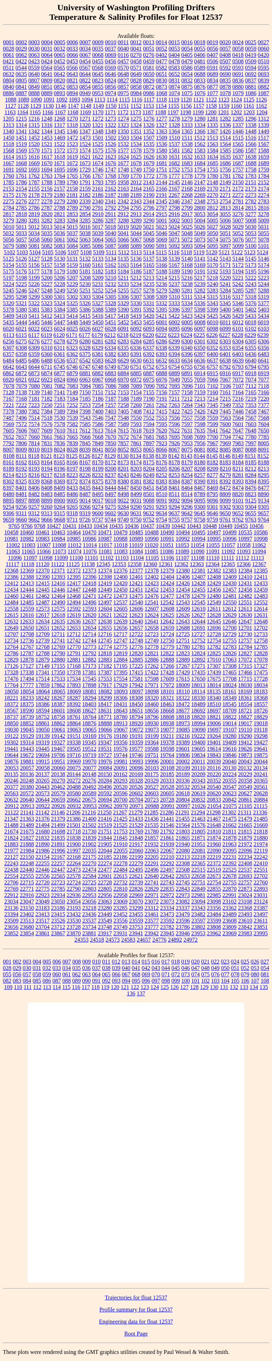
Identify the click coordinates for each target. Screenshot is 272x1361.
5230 (85, 284)
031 (37, 968)
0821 (72, 80)
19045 (27, 730)
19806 (183, 755)
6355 (250, 348)
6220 (148, 335)
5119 (198, 252)
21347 (11, 819)
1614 (8, 157)
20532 (183, 787)
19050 (43, 730)
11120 (43, 564)
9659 (8, 520)
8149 (237, 456)
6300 (187, 341)
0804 (8, 80)
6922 (34, 380)
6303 (225, 341)
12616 (27, 615)
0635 (21, 74)
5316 (225, 297)
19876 (11, 761)
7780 (250, 437)
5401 (238, 310)
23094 (198, 901)
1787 (34, 182)
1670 (46, 163)
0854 (85, 87)
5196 (263, 271)
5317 (238, 297)
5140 (187, 259)
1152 (135, 106)
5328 (110, 303)
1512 (199, 138)
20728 (167, 800)
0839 (263, 80)
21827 (27, 838)
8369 (59, 481)
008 (76, 962)
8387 (187, 481)
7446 (238, 411)
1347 (85, 131)
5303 (85, 297)
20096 (136, 768)
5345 (225, 303)
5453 (136, 322)
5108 (86, 252)
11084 (136, 551)
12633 (27, 621)
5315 (212, 297)
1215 (21, 119)
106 (245, 981)
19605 (198, 749)
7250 (46, 405)
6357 (8, 354)
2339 (85, 201)
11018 (121, 545)
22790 (74, 889)
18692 (198, 711)
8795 (212, 494)
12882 (89, 660)
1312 (263, 119)
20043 (245, 761)
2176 (21, 195)
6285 (148, 341)
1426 (225, 131)
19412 (245, 742)
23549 (105, 921)
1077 (212, 93)
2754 (225, 201)
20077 (90, 768)
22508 (183, 870)
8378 (110, 481)
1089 (23, 100)
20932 (74, 806)
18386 (42, 704)
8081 (199, 450)
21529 (136, 825)
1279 (187, 119)
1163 (10, 112)
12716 (105, 634)
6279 (72, 341)
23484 (214, 914)
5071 (174, 240)
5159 (72, 265)
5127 (34, 259)
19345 (89, 742)
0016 (187, 42)
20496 (105, 787)
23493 (245, 914)
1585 (225, 150)
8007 (8, 450)
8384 (174, 481)
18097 (136, 691)
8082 (212, 450)
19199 (151, 736)
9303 (238, 507)
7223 (34, 405)
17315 (245, 666)
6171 (72, 335)
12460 (11, 596)
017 (166, 962)
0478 (174, 61)
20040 (229, 761)
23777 (151, 927)
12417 (74, 583)
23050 (58, 901)
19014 (229, 723)
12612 (229, 609)
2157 (59, 189)
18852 (27, 723)
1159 (223, 106)
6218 (123, 335)
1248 (46, 119)
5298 (21, 297)
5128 (46, 259)
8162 (21, 462)
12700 (229, 628)
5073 (199, 240)
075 (205, 974)
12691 (198, 628)
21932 (151, 844)
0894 (72, 93)
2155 (34, 189)
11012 (74, 545)
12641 (151, 621)
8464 (187, 488)
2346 (174, 201)
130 (214, 987)
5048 (187, 233)
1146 (60, 106)
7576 (46, 424)
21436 (151, 819)
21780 (151, 831)
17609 (167, 679)
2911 (110, 214)
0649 (136, 74)
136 (131, 993)
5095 (212, 246)
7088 (123, 386)
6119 (46, 335)
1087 (263, 93)
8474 (238, 488)
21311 (244, 812)
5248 (46, 290)
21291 (182, 812)
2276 (21, 201)
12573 (42, 609)
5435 (8, 322)
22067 (167, 851)
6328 (85, 348)
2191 (161, 195)
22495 (136, 870)
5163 (123, 265)
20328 (136, 781)
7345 (212, 405)
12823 (183, 653)
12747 (120, 641)
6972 (136, 380)
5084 (72, 246)
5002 (174, 220)
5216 (187, 278)
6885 (136, 373)
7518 (46, 418)
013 (126, 962)
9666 (46, 520)
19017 (245, 723)
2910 (97, 214)
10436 (132, 526)
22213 (183, 857)
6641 (263, 360)
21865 (183, 838)
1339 (263, 125)
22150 (27, 857)
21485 (261, 819)
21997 (74, 851)
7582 (72, 424)
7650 (263, 431)
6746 (72, 367)
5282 (199, 290)
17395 (120, 672)
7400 (97, 411)
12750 (167, 641)
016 (156, 962)
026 (255, 962)
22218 (198, 857)
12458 (245, 590)
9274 (97, 507)
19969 (74, 761)
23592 (167, 921)
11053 (182, 545)
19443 (27, 749)
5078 (263, 240)
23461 (151, 914)
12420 (120, 583)
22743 (167, 882)
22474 (89, 870)
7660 (34, 437)
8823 (250, 494)
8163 (34, 462)
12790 (58, 653)
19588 (151, 749)
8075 (187, 450)
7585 (85, 424)
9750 (136, 520)
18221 (11, 698)
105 (235, 981)
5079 (8, 246)
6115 (21, 335)
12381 (198, 571)
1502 (110, 138)
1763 (46, 176)
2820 (46, 214)
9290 (136, 507)
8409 (59, 488)
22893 (261, 889)
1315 (34, 125)
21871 (198, 838)
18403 (89, 704)
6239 (263, 335)
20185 (167, 774)
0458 (136, 61)
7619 (148, 431)
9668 (59, 520)
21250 (104, 812)
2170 (212, 189)
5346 (238, 303)
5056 (8, 240)
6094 (161, 329)
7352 (238, 405)
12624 (151, 615)
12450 (120, 590)
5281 (187, 290)
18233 (27, 698)
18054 (27, 691)
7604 (263, 424)
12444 (27, 590)
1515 (238, 138)
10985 (74, 539)
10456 (256, 526)
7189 (136, 399)
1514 (225, 138)
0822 (85, 80)
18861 (42, 723)
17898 (89, 685)
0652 (174, 74)
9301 (212, 507)
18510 (214, 704)
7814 (34, 443)
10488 (151, 532)
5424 (199, 316)
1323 (123, 125)
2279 (59, 201)
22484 (120, 870)
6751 (136, 367)
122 (135, 987)
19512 (89, 749)
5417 (110, 316)
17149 (42, 666)
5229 (72, 284)
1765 (72, 176)
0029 (21, 49)
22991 (229, 895)
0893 (59, 93)
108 (265, 981)
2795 (136, 208)
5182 (97, 271)
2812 (212, 208)
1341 (21, 131)
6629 (123, 360)
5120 (211, 252)
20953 (90, 806)
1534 (136, 144)
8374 (85, 481)
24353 (81, 940)
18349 (229, 698)
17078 (261, 660)
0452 (59, 61)
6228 (237, 335)
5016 (85, 227)
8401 (21, 488)
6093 (148, 329)
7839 (72, 443)
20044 (261, 761)
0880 (238, 87)
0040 (123, 49)
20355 (229, 781)
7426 (199, 411)
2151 (250, 182)
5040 (110, 233)
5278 (148, 290)
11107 (182, 558)
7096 (187, 386)
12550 (229, 602)
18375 (27, 704)
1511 (186, 138)
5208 (85, 278)
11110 (212, 558)
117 (86, 987)
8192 (21, 469)
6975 (148, 380)
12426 (183, 583)
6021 (21, 329)
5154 (8, 265)
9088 (148, 501)
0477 (161, 61)
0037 (110, 49)
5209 (97, 278)
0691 (238, 74)
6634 (187, 360)
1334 (199, 125)
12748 (136, 641)
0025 (250, 42)
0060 (263, 49)
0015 (174, 42)
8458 (161, 488)
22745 (183, 882)
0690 (225, 74)
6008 (199, 322)
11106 (167, 558)
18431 (120, 704)
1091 (49, 100)
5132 (85, 259)
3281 (34, 220)
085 (37, 981)
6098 (212, 329)
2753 (212, 201)
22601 (105, 876)
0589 (199, 68)
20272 (74, 781)
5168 (187, 265)
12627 (198, 615)
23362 (229, 908)
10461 (42, 532)
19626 (245, 749)
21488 (11, 825)
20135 (11, 774)
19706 (58, 755)
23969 (229, 933)
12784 (245, 647)
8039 (85, 450)
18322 (183, 698)
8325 (21, 481)
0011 (123, 42)
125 (164, 987)
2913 (136, 214)
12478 (183, 596)
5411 (33, 316)
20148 (89, 774)
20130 (229, 768)
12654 (89, 628)
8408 (46, 488)
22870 (229, 889)
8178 (174, 462)
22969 (136, 895)
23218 (89, 908)
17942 (136, 685)
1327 (161, 125)
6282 (110, 341)
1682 (174, 163)
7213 (199, 399)
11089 (182, 551)
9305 (263, 507)
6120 (59, 335)
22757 (245, 882)
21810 (214, 831)
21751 (105, 831)
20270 (58, 781)
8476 (250, 488)
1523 (72, 144)
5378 (8, 310)
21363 (27, 819)
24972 (190, 940)
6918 (250, 373)
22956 (105, 895)
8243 (123, 475)
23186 (58, 908)
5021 (148, 227)
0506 (212, 61)
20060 (58, 768)
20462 (58, 787)
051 (235, 968)
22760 (261, 882)
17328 (11, 672)
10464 (74, 532)
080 (255, 974)
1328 (174, 125)
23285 (120, 908)
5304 (97, 297)
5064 (97, 240)
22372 (214, 863)
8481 (21, 494)
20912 (12, 806)
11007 (44, 545)
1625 (136, 157)
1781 (225, 176)
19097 (214, 730)
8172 (110, 462)
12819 (120, 653)
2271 (225, 195)
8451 (148, 488)
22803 (89, 889)
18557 (261, 704)
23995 (261, 933)
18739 (27, 717)
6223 (174, 335)
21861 (167, 838)
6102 (250, 329)
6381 (97, 354)
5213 (148, 278)
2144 (161, 182)
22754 (214, 882)
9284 (123, 507)
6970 (123, 380)
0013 (148, 42)
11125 (73, 564)
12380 (183, 571)
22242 (261, 857)
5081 (34, 246)
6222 (161, 335)
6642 (8, 367)
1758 (250, 170)
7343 (199, 405)
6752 (148, 367)
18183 (260, 691)
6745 (59, 367)
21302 (229, 812)
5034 (34, 233)
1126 (261, 100)
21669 (261, 825)
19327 (58, 742)
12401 (136, 577)
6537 (72, 360)
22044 (105, 851)
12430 (229, 583)
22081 (198, 851)
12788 (42, 653)
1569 (21, 150)
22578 (74, 876)
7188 (123, 399)
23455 (136, 914)
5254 (110, 290)
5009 (263, 220)
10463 (58, 532)
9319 (85, 513)
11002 (13, 545)
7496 (21, 418)
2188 (123, 195)
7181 (34, 399)
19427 (261, 742)
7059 (199, 380)
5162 (110, 265)
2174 (263, 189)
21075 (230, 806)
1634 (212, 157)
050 (225, 968)
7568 (263, 418)
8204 (148, 469)
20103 (152, 768)
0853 (72, 87)
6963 (85, 380)
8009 (21, 450)
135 (264, 987)
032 (46, 968)
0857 (123, 87)
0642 (59, 74)
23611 (260, 921)
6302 (212, 341)
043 (156, 968)
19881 (27, 761)
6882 (97, 373)
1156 (186, 106)
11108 (198, 558)
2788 (59, 208)
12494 (74, 602)
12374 (105, 571)
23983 (245, 933)
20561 (261, 787)
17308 (229, 666)
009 (86, 962)
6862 (8, 373)
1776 (161, 176)
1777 (174, 176)
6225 (199, 335)
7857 (123, 443)
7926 (174, 443)
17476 (11, 679)
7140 (46, 392)
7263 (174, 405)
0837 (250, 80)
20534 (198, 787)
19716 (74, 755)
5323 (46, 303)
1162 (261, 106)
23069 (120, 901)
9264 (59, 507)
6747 (85, 367)
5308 (148, 297)
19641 (261, 749)
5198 (21, 278)
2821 (59, 214)
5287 (250, 290)
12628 (214, 615)
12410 (245, 577)
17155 (58, 666)
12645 (214, 621)
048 (205, 968)
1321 (97, 125)
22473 (74, 870)
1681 (161, 163)
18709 (229, 711)
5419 (136, 316)
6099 (225, 329)
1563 (212, 144)
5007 (238, 220)
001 (7, 962)
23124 (261, 901)
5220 (225, 278)
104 (225, 981)
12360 (150, 564)
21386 (74, 819)
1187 (147, 112)
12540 (136, 602)
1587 (250, 150)
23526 (58, 921)
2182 (85, 195)
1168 (72, 112)
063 (86, 974)
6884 (123, 373)
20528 (167, 787)
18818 (183, 717)
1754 (199, 170)
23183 (42, 908)
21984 (27, 851)
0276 (148, 55)
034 (66, 968)
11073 (59, 551)
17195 (120, 666)
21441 (167, 819)
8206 (174, 469)
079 (245, 974)
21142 (42, 812)
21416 (105, 819)
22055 (120, 851)
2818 (21, 214)
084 (27, 981)
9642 (187, 513)
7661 (46, 437)
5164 (136, 265)
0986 (148, 93)
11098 (45, 558)
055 (7, 974)
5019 (123, 227)
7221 (8, 405)
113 (47, 987)
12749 (151, 641)
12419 (105, 583)
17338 (27, 672)
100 (185, 981)
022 (215, 962)
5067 (136, 240)
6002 (174, 322)
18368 (261, 698)
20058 (43, 768)
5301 (59, 297)
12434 (11, 590)
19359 (136, 742)
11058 (243, 545)
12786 (11, 653)
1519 (21, 144)
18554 (245, 704)
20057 (27, 768)
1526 (110, 144)
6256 (8, 341)
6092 (136, 329)
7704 (225, 437)
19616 (229, 749)
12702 (261, 628)
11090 (197, 551)
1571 (46, 150)
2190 (148, 195)
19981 (120, 761)
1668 (21, 163)
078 (235, 974)
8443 (97, 488)
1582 (187, 150)
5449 (85, 322)
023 (225, 962)
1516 (250, 138)
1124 (236, 100)
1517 (263, 138)
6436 (250, 354)
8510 (161, 494)
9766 (27, 526)
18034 (261, 685)
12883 (105, 660)
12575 (58, 609)
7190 (148, 399)
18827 (245, 717)
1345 (59, 131)
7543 (85, 418)
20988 (152, 806)
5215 (174, 278)
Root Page (136, 1334)
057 (27, 974)
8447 (123, 488)
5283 (212, 290)
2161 (97, 189)
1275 (136, 119)
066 (116, 974)
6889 (174, 373)
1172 (122, 112)
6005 (187, 322)
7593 (136, 424)
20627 (245, 793)
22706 (11, 882)
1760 (8, 176)
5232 (110, 284)
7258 (123, 405)
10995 (214, 539)
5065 (110, 240)
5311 (186, 297)
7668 (97, 437)
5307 (136, 297)
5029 (238, 227)
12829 (11, 660)
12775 (120, 647)
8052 (123, 450)
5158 (59, 265)
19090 (199, 730)
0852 (59, 87)
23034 (11, 901)
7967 (212, 443)
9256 (21, 507)
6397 (199, 354)
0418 (238, 55)
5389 (110, 310)
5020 (136, 227)
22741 (151, 882)
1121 (198, 100)
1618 (59, 157)
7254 (97, 405)
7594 (148, 424)
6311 (59, 348)
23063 (105, 901)
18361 (245, 698)
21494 (42, 825)
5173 (250, 265)
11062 (259, 545)
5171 (225, 265)
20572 (27, 793)
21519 (105, 825)
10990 (151, 539)
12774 (105, 647)
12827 (245, 653)
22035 (89, 851)
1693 (34, 170)
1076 (199, 93)
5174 (263, 265)
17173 (89, 666)
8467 (199, 488)
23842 (245, 927)
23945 (167, 933)
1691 (8, 170)
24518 (97, 940)
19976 (105, 761)
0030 (34, 49)
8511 (174, 494)
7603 (250, 424)
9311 (21, 513)
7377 (263, 405)
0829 (148, 80)
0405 (187, 55)
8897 (21, 501)
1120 (186, 100)
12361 (166, 564)
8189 (8, 469)
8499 (136, 494)
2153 (8, 189)
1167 (60, 112)
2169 (199, 189)
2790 (85, 208)
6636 (199, 360)
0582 (161, 68)
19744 (120, 755)
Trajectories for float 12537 (136, 1298)
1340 (8, 131)
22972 (167, 895)
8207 (187, 469)
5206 (59, 278)
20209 (198, 774)
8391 (212, 481)
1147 (73, 106)
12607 (151, 609)
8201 (123, 469)
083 (17, 981)
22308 (183, 863)
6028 (110, 329)
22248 (27, 863)
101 (195, 981)
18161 (229, 691)
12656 (120, 628)
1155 (173, 106)
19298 (261, 736)
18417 (105, 704)
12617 (42, 615)
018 (175, 962)
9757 (187, 520)
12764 (11, 647)
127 (184, 987)
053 (255, 968)
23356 (214, 908)
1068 (161, 93)
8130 (123, 456)
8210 (225, 469)
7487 (8, 418)
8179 (187, 462)
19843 (214, 755)
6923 (46, 380)
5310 (174, 297)
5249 (59, 290)
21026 (199, 806)
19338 (74, 742)
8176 (161, 462)
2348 (199, 201)
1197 (173, 112)
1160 (236, 106)
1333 (187, 125)
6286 (161, 341)
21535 (151, 825)
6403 (238, 354)
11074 (74, 551)
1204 (261, 112)
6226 (212, 335)
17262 (151, 666)
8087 (238, 450)
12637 (89, 621)
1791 (85, 182)
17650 (198, 679)
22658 (198, 876)
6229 (250, 335)
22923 (42, 895)
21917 (136, 844)
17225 (136, 666)
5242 (238, 284)
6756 (199, 367)
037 (96, 968)
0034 (85, 49)
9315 (59, 513)
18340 (214, 698)
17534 (74, 679)
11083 (121, 551)
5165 (148, 265)
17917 (105, 685)
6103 (263, 329)
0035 (97, 49)
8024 (59, 450)
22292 (167, 863)
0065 (59, 55)
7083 (72, 386)
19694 (42, 755)
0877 (212, 87)
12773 (89, 647)
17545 (89, 679)
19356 (120, 742)
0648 (123, 74)
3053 (199, 214)
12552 (261, 602)
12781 (198, 647)
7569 (8, 424)
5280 (174, 290)
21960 (214, 844)
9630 (123, 513)
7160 (212, 392)
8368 (46, 481)
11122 (57, 564)
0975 (123, 93)
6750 (123, 367)
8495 (97, 494)
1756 (225, 170)
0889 (46, 93)
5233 (123, 284)
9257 (34, 507)
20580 (74, 793)
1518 (8, 144)
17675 (214, 679)
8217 (46, 475)
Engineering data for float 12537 (136, 1322)
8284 (250, 475)
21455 (183, 819)
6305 (250, 341)
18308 (136, 698)
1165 (35, 112)
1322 (110, 125)
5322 (34, 303)
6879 (72, 373)
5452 (123, 322)
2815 (250, 208)
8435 (85, 488)
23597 (198, 921)
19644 (11, 755)
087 (56, 981)
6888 (161, 373)
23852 (11, 933)
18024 (229, 685)
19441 (11, 749)
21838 (74, 838)
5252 (97, 290)
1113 (99, 100)
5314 (199, 297)
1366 (199, 131)
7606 (21, 431)
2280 (72, 201)
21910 (120, 844)
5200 (46, 278)
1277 (161, 119)
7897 (148, 443)
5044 (136, 233)
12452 (151, 590)
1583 (199, 150)
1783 (250, 176)
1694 (46, 170)
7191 (161, 399)
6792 (225, 367)
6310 (46, 348)
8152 (263, 456)
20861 (245, 800)
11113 (257, 558)
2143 (148, 182)
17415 (136, 672)
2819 (34, 214)
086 (46, 981)
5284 (225, 290)
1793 (97, 182)
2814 (238, 208)
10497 (214, 532)
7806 (21, 443)
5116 (173, 252)
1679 (148, 163)
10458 (11, 532)
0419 (250, 55)
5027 (212, 227)
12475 (136, 596)
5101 (263, 246)
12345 (103, 564)
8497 (110, 494)
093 (116, 981)
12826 (229, 653)
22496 (151, 870)
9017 (97, 501)
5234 (136, 284)
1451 (21, 138)
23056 (89, 901)
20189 (183, 774)
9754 (161, 520)
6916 (225, 373)
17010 (214, 660)
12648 (261, 621)
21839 (89, 838)
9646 (212, 513)
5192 (212, 271)
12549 (214, 602)
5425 (212, 316)
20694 (105, 800)
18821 (214, 717)
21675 (27, 831)
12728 (214, 634)
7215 (225, 399)
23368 (245, 908)
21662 (229, 825)
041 (136, 968)
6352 (212, 348)
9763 (250, 520)
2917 (187, 214)
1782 (238, 176)
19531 (105, 749)
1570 (34, 150)
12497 (105, 602)
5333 (174, 303)
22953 (89, 895)
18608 (74, 711)
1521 (46, 144)
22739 (136, 882)
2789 (72, 208)
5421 (161, 316)
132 (234, 987)
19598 (167, 749)
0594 (250, 68)
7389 (59, 411)
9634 (161, 513)
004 (37, 962)
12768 (42, 647)
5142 (212, 259)
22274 (105, 863)
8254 (187, 475)
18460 (151, 704)
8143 (186, 456)
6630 (136, 360)
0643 (72, 74)
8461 (174, 488)
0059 (250, 49)
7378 (8, 411)
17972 (167, 685)
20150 (105, 774)
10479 (120, 532)
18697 (214, 711)
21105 (245, 806)
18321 (167, 698)
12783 (229, 647)
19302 (11, 742)
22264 (74, 863)
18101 (167, 691)
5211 (123, 278)
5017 (97, 227)
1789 (59, 182)
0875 (187, 87)
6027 (97, 329)
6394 (174, 354)
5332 (161, 303)
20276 (89, 781)
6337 (148, 348)
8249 (148, 475)
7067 (225, 380)
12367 (259, 564)
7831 (46, 443)
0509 (250, 61)
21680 (42, 831)
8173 (123, 462)
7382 (34, 411)
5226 (34, 284)
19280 (229, 736)
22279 (136, 863)
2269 (199, 195)
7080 (34, 386)
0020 (225, 42)
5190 (187, 271)
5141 (199, 259)
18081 (90, 691)
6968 (110, 380)
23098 (214, 901)
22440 (27, 870)
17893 (74, 685)
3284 (72, 220)
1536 (161, 144)
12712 (74, 634)
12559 (27, 609)
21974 (261, 844)
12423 (151, 583)
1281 (212, 119)
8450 (136, 488)
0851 (46, 87)
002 (17, 962)
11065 (28, 551)
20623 (229, 793)
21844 (105, 838)
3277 (250, 214)
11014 (90, 545)
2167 (174, 189)
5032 (8, 233)
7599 (212, 424)
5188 (161, 271)
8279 (225, 475)
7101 (200, 386)
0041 (136, 49)
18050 (12, 691)
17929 (120, 685)
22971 (151, 895)
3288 (123, 220)
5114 (148, 252)
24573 (113, 940)
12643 (183, 621)
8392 (225, 481)
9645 (199, 513)
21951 (198, 844)
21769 (136, 831)
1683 (187, 163)
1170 (97, 112)
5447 (59, 322)
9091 (161, 501)
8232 (97, 475)
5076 (238, 240)
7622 (174, 431)
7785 (263, 437)
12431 (245, 583)
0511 (8, 68)
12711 (58, 634)
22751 (198, 882)
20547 (229, 787)
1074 (174, 93)
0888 (34, 93)
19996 (151, 761)
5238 (187, 284)
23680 (27, 927)
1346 (72, 131)
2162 (110, 189)
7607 (34, 431)
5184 (123, 271)
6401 (225, 354)
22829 (151, 889)
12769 (58, 647)
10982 (27, 539)
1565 (238, 144)
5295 (8, 297)
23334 (167, 908)
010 (96, 962)
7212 (187, 399)
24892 (175, 940)
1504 (136, 138)
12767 (27, 647)
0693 (263, 74)
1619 (72, 157)
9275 (110, 507)
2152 (263, 182)
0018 (199, 42)
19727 (105, 755)
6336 (136, 348)
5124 (262, 252)
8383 (161, 481)
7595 (161, 424)
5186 (136, 271)
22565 (58, 876)
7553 (161, 418)
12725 (183, 634)
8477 (263, 488)
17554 (120, 679)
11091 (213, 551)
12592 (74, 609)
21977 (11, 851)
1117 (148, 100)
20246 (11, 781)
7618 (136, 431)
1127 (10, 106)
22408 (245, 863)
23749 (120, 927)
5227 (46, 284)
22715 (27, 882)
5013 (46, 227)
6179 (97, 335)
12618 (58, 615)
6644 (34, 367)
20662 (74, 800)
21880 (261, 838)
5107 (73, 252)
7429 (212, 411)
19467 (58, 749)
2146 (187, 182)
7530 (59, 418)
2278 (46, 201)
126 (174, 987)
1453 (46, 138)
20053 (12, 768)
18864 (74, 723)
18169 (245, 691)
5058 (34, 240)
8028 (72, 450)
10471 (105, 532)
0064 (46, 55)
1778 (187, 176)
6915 (212, 373)
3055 (225, 214)
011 (106, 962)
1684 (199, 163)
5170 (212, 265)
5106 (60, 252)
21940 (183, 844)
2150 (238, 182)
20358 (245, 781)
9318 (72, 513)
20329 (151, 781)
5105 (47, 252)
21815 (245, 831)
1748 (123, 170)
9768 (39, 526)
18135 (213, 691)
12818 (105, 653)
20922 (43, 806)
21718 (74, 831)
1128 (23, 106)
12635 (58, 621)
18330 (198, 698)
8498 (123, 494)
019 (185, 962)
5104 (35, 252)
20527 (151, 787)
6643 (21, 367)
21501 (74, 825)
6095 (174, 329)
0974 (110, 93)
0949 (85, 93)
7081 (47, 386)
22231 (229, 857)
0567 (85, 68)
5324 (59, 303)
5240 (212, 284)
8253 (174, 475)
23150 (27, 908)
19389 (183, 742)
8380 (123, 481)
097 (156, 981)
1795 (110, 182)
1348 (97, 131)
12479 (198, 596)
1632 (187, 157)
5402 (250, 310)
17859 (42, 685)
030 (27, 968)
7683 (161, 437)
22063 (151, 851)
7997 (250, 443)
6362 (72, 354)
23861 (42, 933)
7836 (59, 443)
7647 (238, 431)
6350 (199, 348)
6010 (212, 322)
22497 (167, 870)
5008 (250, 220)
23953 (198, 933)
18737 (11, 717)
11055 (213, 545)
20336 (183, 781)
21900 (74, 844)
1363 (161, 131)
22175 (89, 857)
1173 (135, 112)
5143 (225, 259)
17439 (214, 672)
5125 (8, 259)
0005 (59, 42)
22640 (151, 876)
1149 (98, 106)
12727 (198, 634)
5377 (263, 303)
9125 (250, 501)
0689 (212, 74)
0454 (85, 61)
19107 (230, 730)
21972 (245, 844)
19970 (89, 761)
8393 (238, 481)
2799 (187, 208)
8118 (33, 456)
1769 (123, 176)
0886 (8, 93)
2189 (136, 195)
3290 (148, 220)
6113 (8, 335)
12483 (261, 596)
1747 (110, 170)
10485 (136, 532)
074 (195, 974)
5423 (187, 316)
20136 (27, 774)
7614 (110, 431)
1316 (46, 125)
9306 (8, 513)
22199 (136, 857)
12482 (245, 596)
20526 (136, 787)
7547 (110, 418)
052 (245, 968)
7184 (72, 399)
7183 (59, 399)
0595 (263, 68)
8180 (199, 462)
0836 (238, 80)
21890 (42, 844)
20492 (89, 787)
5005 (212, 220)
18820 (198, 717)
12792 (89, 653)
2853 (72, 214)
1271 (85, 119)
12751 (183, 641)
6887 (148, 373)
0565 (59, 68)
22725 (89, 882)
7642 (225, 431)
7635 (199, 431)
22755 (229, 882)
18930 (151, 723)
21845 (120, 838)
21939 (167, 844)
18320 (151, 698)
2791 (97, 208)
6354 (238, 348)
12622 (120, 615)
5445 (34, 322)
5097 (225, 246)
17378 (74, 672)
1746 (97, 170)
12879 (42, 660)
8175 (148, 462)
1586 (238, 150)
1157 (198, 106)
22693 (245, 876)
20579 (58, 793)
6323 (72, 348)
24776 (159, 940)
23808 (214, 927)
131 (224, 987)
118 (95, 987)
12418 (89, 583)
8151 (250, 456)
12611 (214, 609)
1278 (174, 119)
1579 (148, 150)
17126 (11, 666)
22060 (136, 851)
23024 (245, 895)
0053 (174, 49)
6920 (8, 380)
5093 (187, 246)
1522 (59, 144)
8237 (110, 475)
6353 (225, 348)
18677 (183, 711)
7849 (97, 443)
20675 (89, 800)
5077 (250, 240)
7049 (174, 380)
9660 (21, 520)
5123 (249, 252)
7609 (46, 431)
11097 (30, 558)
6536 (59, 360)
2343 (136, 201)
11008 (59, 545)
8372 (72, 481)
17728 (261, 679)
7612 (85, 431)
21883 (11, 844)
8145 (212, 456)
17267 (183, 666)
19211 (167, 736)
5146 (263, 259)
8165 (59, 462)
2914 (148, 214)
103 (215, 981)
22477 (105, 870)
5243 (250, 284)
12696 (214, 628)
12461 (27, 596)
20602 (136, 793)
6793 (238, 367)
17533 (58, 679)
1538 (187, 144)
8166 (72, 462)
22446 (42, 870)
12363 (197, 564)
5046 (161, 233)
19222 (198, 736)
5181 (85, 271)
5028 (225, 227)
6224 (186, 335)
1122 (211, 100)
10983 (42, 539)
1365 (187, 131)
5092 (174, 246)
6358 (21, 354)
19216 (183, 736)
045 (175, 968)
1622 (97, 157)
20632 (11, 800)
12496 (89, 602)
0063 (34, 55)
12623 (136, 615)
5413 (59, 316)
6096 (187, 329)
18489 (198, 704)
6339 (174, 348)
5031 (263, 227)
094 (126, 981)
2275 (8, 201)
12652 (58, 628)
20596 (120, 793)
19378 (167, 742)
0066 (72, 55)
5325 (72, 303)
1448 (250, 131)
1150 (110, 106)
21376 (42, 819)
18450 (136, 704)
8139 (161, 456)
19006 (214, 723)
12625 (167, 615)
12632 (11, 621)
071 (166, 974)
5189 (174, 271)
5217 (199, 278)
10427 (54, 526)
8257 (199, 475)
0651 (161, 74)
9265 (72, 507)
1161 (248, 106)
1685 (212, 163)
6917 (238, 373)
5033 (21, 233)
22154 (42, 857)
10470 (89, 532)
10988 (120, 539)
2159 (85, 189)
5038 (85, 233)
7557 (187, 418)
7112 (250, 386)
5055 (263, 233)
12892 (198, 660)
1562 (199, 144)
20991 (167, 806)
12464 (58, 596)
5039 (97, 233)
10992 (183, 539)
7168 (21, 399)
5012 (34, 227)
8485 (59, 494)
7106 (225, 386)
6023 (46, 329)
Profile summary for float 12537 (135, 1310)
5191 (199, 271)
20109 (183, 768)
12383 (229, 571)
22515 (198, 870)
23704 (42, 927)
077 (225, 974)
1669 (34, 163)
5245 (8, 290)
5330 (136, 303)
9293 (161, 507)
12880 (58, 660)
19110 (245, 730)
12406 (183, 577)
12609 (183, 609)
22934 (58, 895)
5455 (148, 322)
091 (96, 981)
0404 (174, 55)
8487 (85, 494)
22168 (74, 857)
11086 (167, 551)
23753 (136, 927)
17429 (183, 672)
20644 (42, 800)
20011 (198, 761)
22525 (229, 870)
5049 (199, 233)
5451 (110, 322)
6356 (263, 348)
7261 (148, 405)
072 (175, 974)
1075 (187, 93)
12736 (27, 641)
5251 (85, 290)
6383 (123, 354)
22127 (11, 857)
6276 (34, 341)
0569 (110, 68)
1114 (112, 100)
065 (106, 974)
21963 (229, 844)
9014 (85, 501)
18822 (229, 717)
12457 (229, 590)
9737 (97, 520)
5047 (174, 233)
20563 (11, 793)
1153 (148, 106)
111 (28, 987)
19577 (136, 749)
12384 (245, 571)
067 (126, 974)
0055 (199, 49)
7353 (250, 405)
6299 (174, 341)
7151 (97, 392)
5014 (59, 227)
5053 (250, 233)
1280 (199, 119)
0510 (263, 61)
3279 (8, 220)
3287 (110, 220)
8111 (21, 456)
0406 (199, 55)
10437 (147, 526)
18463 (167, 704)
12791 (74, 653)
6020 (8, 329)
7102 (213, 386)
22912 (11, 895)
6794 (250, 367)
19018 (261, 723)
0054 (187, 49)
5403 (263, 310)
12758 (261, 641)
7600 (225, 424)
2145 (174, 182)
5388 (97, 310)
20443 (42, 787)
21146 (58, 812)
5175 (8, 271)
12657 (136, 628)
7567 (250, 418)
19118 (260, 730)
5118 (186, 252)
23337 (183, 908)
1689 (263, 163)
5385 (72, 310)
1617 (46, 157)
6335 (123, 348)
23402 (27, 914)
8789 (199, 494)
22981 (198, 895)
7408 (136, 411)
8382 (148, 481)
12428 (198, 583)
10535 (245, 532)
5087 (110, 246)
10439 (163, 526)
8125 (72, 456)
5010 (8, 227)
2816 (263, 208)
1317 (59, 125)
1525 (97, 144)
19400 (198, 742)
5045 (148, 233)
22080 (183, 851)
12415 (42, 583)
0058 (238, 49)
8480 (8, 494)
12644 (198, 621)
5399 (212, 310)
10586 (261, 532)
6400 (212, 354)
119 (105, 987)
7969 (225, 443)
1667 (8, 163)
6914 (199, 373)
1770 (136, 176)
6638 (225, 360)
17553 (105, 679)
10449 (225, 526)
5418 (123, 316)
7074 (250, 380)
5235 (148, 284)
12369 (27, 571)
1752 (174, 170)
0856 (110, 87)
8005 (263, 443)
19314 (27, 742)
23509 (11, 921)
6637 (212, 360)
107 (255, 981)
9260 (46, 507)
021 (205, 962)
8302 (8, 481)
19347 (105, 742)
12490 (58, 602)
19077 (167, 730)
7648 (250, 431)
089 (76, 981)
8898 (34, 501)
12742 (74, 641)
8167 (85, 462)
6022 (34, 329)
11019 (136, 545)
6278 (59, 341)
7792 (8, 443)
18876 (89, 723)
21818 (261, 831)
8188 (263, 462)
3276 (238, 214)
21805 (198, 831)
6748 (97, 367)
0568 (97, 68)
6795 (263, 367)
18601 (58, 711)
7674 (136, 437)
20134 (260, 768)
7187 (110, 399)
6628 (110, 360)
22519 (214, 870)
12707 (11, 634)
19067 (121, 730)
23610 (245, 921)
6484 (8, 360)
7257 (110, 405)
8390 (199, 481)
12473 (120, 596)
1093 (74, 100)
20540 (214, 787)
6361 (59, 354)
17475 (261, 672)
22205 (151, 857)
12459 (261, 590)
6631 (148, 360)
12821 (151, 653)
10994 (198, 539)
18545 (229, 704)
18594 (42, 711)
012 (116, 962)
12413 (27, 583)
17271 (198, 666)
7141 (59, 392)
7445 (225, 411)
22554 (11, 876)
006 (56, 962)
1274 (123, 119)
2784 (8, 208)
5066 (123, 240)
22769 (11, 889)
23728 (74, 927)
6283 (123, 341)
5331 (148, 303)
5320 (8, 303)
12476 (151, 596)
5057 (21, 240)
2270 (212, 195)
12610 (198, 609)
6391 (136, 354)
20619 (198, 793)
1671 (59, 163)
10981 (11, 539)
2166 (161, 189)
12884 (120, 660)
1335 (212, 125)
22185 (105, 857)
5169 (199, 265)
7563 (225, 418)
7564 (238, 418)
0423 (34, 61)
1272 (97, 119)
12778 (151, 647)
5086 (97, 246)
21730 (89, 831)
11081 (105, 551)
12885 (136, 660)
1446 (238, 131)
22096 (245, 851)
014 (136, 962)
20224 (229, 774)
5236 (161, 284)
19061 (58, 730)
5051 (225, 233)
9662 (34, 520)
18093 (121, 691)
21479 (245, 819)
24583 (128, 940)
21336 (260, 812)
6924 (59, 380)
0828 (136, 80)
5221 (238, 278)
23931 (120, 933)
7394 (72, 411)
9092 (174, 501)
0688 (199, 74)
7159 (199, 392)
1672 (72, 163)
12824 (198, 653)
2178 (34, 195)
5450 (97, 322)
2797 (161, 208)
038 (106, 968)
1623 (110, 157)
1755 (212, 170)
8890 (263, 494)
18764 (89, 717)
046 (185, 968)
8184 (238, 462)
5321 (21, 303)
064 (96, 974)
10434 (101, 526)
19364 (151, 742)
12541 (151, 602)
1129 (35, 106)
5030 (250, 227)
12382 (214, 571)
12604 (105, 609)
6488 (46, 360)
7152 (110, 392)
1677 (123, 163)
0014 (161, 42)
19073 (152, 730)
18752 (42, 717)
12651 (42, 628)
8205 (161, 469)
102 (205, 981)
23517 (42, 921)
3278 (263, 214)
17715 (245, 679)
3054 (212, 214)
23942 (151, 933)
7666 (85, 437)
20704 (136, 800)
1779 (199, 176)
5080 (21, 246)
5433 (250, 316)
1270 (72, 119)
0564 (46, 68)
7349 (225, 405)
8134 (135, 456)
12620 (89, 615)
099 (175, 981)
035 (76, 968)
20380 (27, 787)
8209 (212, 469)
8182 (212, 462)
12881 (74, 660)
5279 (161, 290)
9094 (187, 501)
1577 (123, 150)
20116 (214, 768)
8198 (85, 469)
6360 (46, 354)
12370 (42, 571)
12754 (214, 641)
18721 (245, 711)
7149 (72, 392)
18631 (105, 711)
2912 (123, 214)
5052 (238, 233)
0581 (148, 68)
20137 (42, 774)
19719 (89, 755)
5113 (136, 252)
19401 (214, 742)
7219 (250, 399)
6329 (97, 348)
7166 (263, 392)
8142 (174, 456)
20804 (183, 800)
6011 (225, 322)
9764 (263, 520)
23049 (42, 901)
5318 (250, 297)
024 (235, 962)
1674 (97, 163)
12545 (198, 602)
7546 (97, 418)
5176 (21, 271)
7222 (21, 405)
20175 (151, 774)
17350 (58, 672)
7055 (187, 380)
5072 (187, 240)
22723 (58, 882)
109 (8, 987)
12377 (136, 571)
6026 (85, 329)
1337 (238, 125)
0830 (161, 80)
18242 (42, 698)
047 (195, 968)
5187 (148, 271)
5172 (238, 265)
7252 (72, 405)
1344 (46, 131)
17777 (27, 685)
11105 (152, 558)
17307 (214, 666)
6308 (21, 348)
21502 (89, 825)
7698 (187, 437)
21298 (213, 812)
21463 (198, 819)
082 (7, 981)
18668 (167, 711)
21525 (120, 825)
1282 (225, 119)
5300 (46, 297)
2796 (148, 208)
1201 (223, 112)
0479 (187, 61)
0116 (123, 55)
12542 (167, 602)
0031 (46, 49)
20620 (214, 793)
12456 (214, 590)
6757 (212, 367)
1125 (248, 100)
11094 (259, 551)
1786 (21, 182)
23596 (183, 921)
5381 (34, 310)
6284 (136, 341)
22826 (136, 889)
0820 (59, 80)
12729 (229, 634)
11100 (76, 558)
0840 (8, 87)
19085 (183, 730)
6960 (72, 380)
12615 (11, 615)
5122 (237, 252)
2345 (161, 201)
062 (76, 974)
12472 (105, 596)
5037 (72, 233)
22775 (42, 889)
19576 (120, 749)
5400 (225, 310)
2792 (110, 208)
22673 (214, 876)
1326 (148, 125)
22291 (151, 863)
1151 (123, 106)
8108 (9, 456)
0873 (161, 87)
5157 (46, 265)
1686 (225, 163)
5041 (123, 233)
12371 (58, 571)
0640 (34, 74)
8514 (187, 494)
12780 (183, 647)
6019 (263, 322)
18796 (151, 717)
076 (215, 974)
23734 (89, 927)
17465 (229, 672)
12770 (74, 647)
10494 (183, 532)
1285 (238, 119)
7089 (136, 386)
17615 (183, 679)
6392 (148, 354)
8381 (136, 481)
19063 (74, 730)
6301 (199, 341)
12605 (120, 609)
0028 (8, 49)
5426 (225, 316)
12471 (89, 596)
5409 (8, 316)
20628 (261, 793)
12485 (27, 602)
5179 (59, 271)
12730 (245, 634)
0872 (148, 87)
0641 (46, 74)
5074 (212, 240)
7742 (238, 437)
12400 (120, 577)
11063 (13, 551)
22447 (58, 870)
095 (136, 981)
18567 (11, 711)
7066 (212, 380)
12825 (214, 653)
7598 (199, 424)
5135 (123, 259)
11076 (90, 551)
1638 (250, 157)
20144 (74, 774)
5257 (136, 290)
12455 (198, 590)
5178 (46, 271)
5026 (199, 227)
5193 (225, 271)
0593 (238, 68)
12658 (151, 628)
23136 (11, 908)
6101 (238, 329)
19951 (58, 761)
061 (66, 974)
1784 (263, 176)
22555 (27, 876)
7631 (187, 431)
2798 (174, 208)
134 (254, 987)
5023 (161, 227)
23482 (198, 914)
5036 (59, 233)
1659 (263, 157)
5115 (161, 252)
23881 (89, 933)
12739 (42, 641)
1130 (47, 106)
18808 (167, 717)
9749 (123, 520)
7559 (212, 418)
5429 (238, 316)
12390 (42, 577)
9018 (110, 501)
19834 (198, 755)
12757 (245, 641)
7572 (21, 424)
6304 (238, 341)
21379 (58, 819)
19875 (261, 755)
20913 (27, 806)
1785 (8, 182)
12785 (261, 647)
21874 (214, 838)
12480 (214, 596)
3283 (59, 220)
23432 (74, 914)
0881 (250, 87)
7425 (187, 411)
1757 (238, 170)
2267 (174, 195)
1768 (110, 176)
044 (166, 968)
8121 (46, 456)
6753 (161, 367)
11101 (91, 558)
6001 (161, 322)
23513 (27, 921)
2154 (21, 189)
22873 (245, 889)
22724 (74, 882)
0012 (136, 42)
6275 (21, 341)
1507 (148, 138)
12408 (214, 577)
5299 (34, 297)
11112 (242, 558)
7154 (136, 392)
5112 (123, 252)
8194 (46, 469)
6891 (187, 373)
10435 (116, 526)
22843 (183, 889)
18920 (136, 723)
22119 (260, 851)
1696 (72, 170)
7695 (174, 437)
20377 (11, 787)
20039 (214, 761)
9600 (97, 513)
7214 (212, 399)
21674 (11, 831)
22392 (229, 863)
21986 (42, 851)
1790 (72, 182)
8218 (59, 475)
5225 (21, 284)
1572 (59, 150)
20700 (120, 800)
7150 (85, 392)
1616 (34, 157)
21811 (229, 831)
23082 (183, 901)
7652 (8, 437)
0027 (263, 42)
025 (245, 962)
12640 (136, 621)
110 (18, 987)
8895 (8, 501)
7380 (21, 411)
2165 (148, 189)
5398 (199, 310)
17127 (27, 666)
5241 (225, 284)
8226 (85, 475)
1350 (123, 131)
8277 (212, 475)
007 (66, 962)
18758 (58, 717)
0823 (97, 80)
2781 (238, 201)
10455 (241, 526)
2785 (21, 208)
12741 (58, 641)
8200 (110, 469)
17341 (42, 672)
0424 (46, 61)
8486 (72, 494)
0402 (161, 55)
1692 (21, 170)
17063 (229, 660)
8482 (34, 494)
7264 (187, 405)
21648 (214, 825)
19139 (42, 736)
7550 (136, 418)
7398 (85, 411)
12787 (27, 653)
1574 (85, 150)
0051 (148, 49)
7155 (148, 392)
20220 (214, 774)
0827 (123, 80)
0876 (199, 87)
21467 (214, 819)
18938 (167, 723)
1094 (87, 100)
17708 (229, 679)
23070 (136, 901)
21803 (183, 831)
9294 (174, 507)
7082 (60, 386)
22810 (120, 889)
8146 (225, 456)
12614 (261, 609)
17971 (151, 685)
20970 (121, 806)
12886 (151, 660)
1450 (8, 138)
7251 (59, 405)
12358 (135, 564)
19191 (136, 736)
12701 (245, 628)
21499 (58, 825)
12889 (183, 660)
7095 (174, 386)
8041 (97, 450)
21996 (58, 851)
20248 (27, 781)
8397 (8, 488)
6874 (46, 373)
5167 (174, 265)
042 (146, 968)
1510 (174, 138)
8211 (237, 469)
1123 (223, 100)
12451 (136, 590)
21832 (42, 838)
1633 (199, 157)
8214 (8, 475)
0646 (110, 74)
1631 (174, 157)
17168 (74, 666)
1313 (8, 125)
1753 (187, 170)
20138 (58, 774)
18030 (245, 685)
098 (166, 981)
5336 (199, 303)
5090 (148, 246)
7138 (21, 392)
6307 (8, 348)
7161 (225, 392)
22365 (198, 863)
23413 (42, 914)
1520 (34, 144)
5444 (21, 322)
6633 (174, 360)
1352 (148, 131)
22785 (58, 889)
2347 (187, 201)
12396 (89, 577)
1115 (124, 100)
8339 (34, 481)
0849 (34, 87)
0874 (174, 87)
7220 (263, 399)
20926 (58, 806)
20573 (42, 793)
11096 (15, 558)
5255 (123, 290)
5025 (187, 227)
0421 (8, 61)
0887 (21, 93)
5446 (46, 322)
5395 (161, 310)
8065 (148, 450)
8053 (136, 450)
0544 (21, 68)
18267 (58, 698)
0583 (174, 68)
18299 (105, 698)
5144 (238, 259)
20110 (198, 768)
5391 (136, 310)
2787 (46, 208)
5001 (161, 220)
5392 (148, 310)
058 (37, 974)
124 (155, 987)
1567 (263, 144)
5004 (199, 220)
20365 (261, 781)
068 (136, 974)
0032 (59, 49)
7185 (85, 399)
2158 (72, 189)
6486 (34, 360)
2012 (136, 182)
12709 (42, 634)
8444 (110, 488)
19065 (90, 730)
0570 (123, 68)
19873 (245, 755)
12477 (167, 596)
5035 (46, 233)
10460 (27, 532)
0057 (225, 49)
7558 (199, 418)
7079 (21, 386)
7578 (59, 424)
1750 (148, 170)
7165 (250, 392)
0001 (8, 42)
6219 (135, 335)
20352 (214, 781)
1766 (85, 176)
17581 (136, 679)
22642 (167, 876)
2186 (97, 195)
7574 (34, 424)
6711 (46, 367)
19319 (42, 742)
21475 (229, 819)
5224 (8, 284)
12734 (11, 641)
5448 (72, 322)
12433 (261, 583)
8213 (263, 469)
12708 (27, 634)
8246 (136, 475)
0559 (34, 68)
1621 (85, 157)
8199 (97, 469)
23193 (74, 908)
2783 (263, 201)
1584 (212, 150)
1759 (263, 170)
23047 (27, 901)
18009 (183, 685)
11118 (27, 564)
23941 (136, 933)
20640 (27, 800)
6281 (97, 341)
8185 (250, 462)
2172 (238, 189)
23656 (11, 927)
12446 (58, 590)
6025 (72, 329)
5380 (21, 310)
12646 (229, 621)
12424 (167, 583)
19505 (74, 749)
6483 (263, 354)
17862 (58, 685)
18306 (120, 698)
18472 (183, 704)
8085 (225, 450)
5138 (161, 259)
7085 (98, 386)
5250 (72, 290)
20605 (167, 793)
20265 (42, 781)
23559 (136, 921)
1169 (85, 112)
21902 (89, 844)
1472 (72, 138)
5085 (85, 246)
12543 (183, 602)
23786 (183, 927)
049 (215, 968)
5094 (199, 246)
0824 (110, 80)
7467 (263, 411)
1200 (210, 112)
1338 (250, 125)
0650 (148, 74)
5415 (85, 316)
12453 (167, 590)
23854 (27, 933)
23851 (261, 927)
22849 (198, 889)
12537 (120, 602)
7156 (161, 392)
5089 (136, 246)
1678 (136, 163)
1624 (123, 157)
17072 (245, 660)
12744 (89, 641)
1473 (85, 138)
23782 (167, 927)
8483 (46, 494)
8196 (59, 469)
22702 (261, 876)
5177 (34, 271)
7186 (97, 399)
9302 (225, 507)
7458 (250, 411)
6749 (110, 367)
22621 (136, 876)
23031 (261, 895)
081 (265, 974)
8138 (148, 456)
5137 (148, 259)
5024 (174, 227)
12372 (74, 571)
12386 (11, 577)
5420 (148, 316)
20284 (105, 781)
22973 (183, 895)
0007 (85, 42)
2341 (110, 201)
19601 (183, 749)
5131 (72, 259)
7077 (263, 380)
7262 (161, 405)
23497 (261, 914)
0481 (199, 61)
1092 (61, 100)
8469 (212, 488)
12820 (136, 653)
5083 (59, 246)
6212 (110, 335)
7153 (123, 392)
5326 (85, 303)
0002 (21, 42)
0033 (72, 49)
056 (17, 974)
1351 (136, 131)
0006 (72, 42)
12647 (245, 621)
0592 (225, 68)
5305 (110, 297)
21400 (89, 819)
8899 (46, 501)
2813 (225, 208)
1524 (85, 144)
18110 (183, 691)
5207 (72, 278)
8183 (225, 462)
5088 (123, 246)
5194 (238, 271)
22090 (214, 851)
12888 (167, 660)
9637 (174, 513)
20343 (198, 781)
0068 (97, 55)
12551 (245, 602)
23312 (151, 908)
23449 (105, 914)
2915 (161, 214)
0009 (97, 42)
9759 (212, 520)
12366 (244, 564)
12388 (27, 577)
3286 (97, 220)
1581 (174, 150)
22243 (11, 863)
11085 (151, 551)
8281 (238, 475)
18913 (120, 723)
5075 (225, 240)
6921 (21, 380)
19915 (42, 761)
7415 (161, 411)
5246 (21, 290)
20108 (167, 768)
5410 (21, 316)
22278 (120, 863)
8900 (59, 501)
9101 (238, 501)
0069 (110, 55)
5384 (59, 310)
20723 (151, 800)
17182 (105, 666)
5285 (238, 290)
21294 (198, 812)
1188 (160, 112)
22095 (229, 851)
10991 (167, 539)
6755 (187, 367)
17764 (11, 685)
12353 (119, 564)
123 (145, 987)
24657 (144, 940)
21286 (167, 812)
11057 (228, 545)
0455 (97, 61)
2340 (97, 201)
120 (115, 987)
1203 (249, 112)
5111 (111, 252)
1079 (238, 93)
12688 (183, 628)
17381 (89, 672)
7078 (9, 386)
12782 (214, 647)
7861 (136, 443)
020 (195, 962)
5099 (238, 246)
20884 (261, 800)
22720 (42, 882)
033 (56, 968)
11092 (228, 551)
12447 (74, 590)
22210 (167, 857)
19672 (27, 755)
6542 (85, 360)
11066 (44, 551)
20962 (105, 806)
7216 (238, 399)
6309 (34, 348)
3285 (85, 220)
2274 (263, 195)
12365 (228, 564)
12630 (245, 615)
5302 (72, 297)
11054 (197, 545)
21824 (11, 838)
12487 (42, 602)
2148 (212, 182)
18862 (58, 723)
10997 (245, 539)
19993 (136, 761)
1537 (174, 144)
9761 (225, 520)
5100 (250, 246)
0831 (174, 80)
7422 (174, 411)
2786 (34, 208)
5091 (161, 246)
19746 (136, 755)
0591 (212, 68)
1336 (225, 125)
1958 (123, 182)
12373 (89, 571)
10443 (194, 526)
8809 (225, 494)
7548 (123, 418)
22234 (245, 857)
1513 (212, 138)
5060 (46, 240)
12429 (214, 583)
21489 (27, 825)
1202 (236, 112)
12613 (245, 609)
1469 (59, 138)
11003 (28, 545)
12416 (58, 583)
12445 (42, 590)
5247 (34, 290)
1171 (110, 112)
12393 (58, 577)
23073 (167, 901)
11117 (12, 564)
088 (66, 981)
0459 (148, 61)
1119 (173, 100)
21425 (120, 819)
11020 (151, 545)
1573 (72, 150)
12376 (120, 571)
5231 (97, 284)
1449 (263, 131)
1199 (198, 112)
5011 (21, 227)
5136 (136, 259)
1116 (136, 100)
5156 (34, 265)
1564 (225, 144)
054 (265, 968)
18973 (183, 723)
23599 (214, 921)
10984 (58, 539)
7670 (110, 437)
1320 (85, 125)
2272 (238, 195)
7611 (72, 431)
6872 (21, 373)
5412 (46, 316)
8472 (225, 488)
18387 (58, 704)
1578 (136, 150)
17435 (198, 672)
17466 (245, 672)
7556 (174, 418)
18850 (11, 723)
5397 (187, 310)
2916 (174, 214)
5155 (21, 265)
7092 (162, 386)
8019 (46, 450)
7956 (199, 443)
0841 (21, 87)
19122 (11, 736)
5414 (72, 316)
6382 (110, 354)
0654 (187, 74)
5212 (136, 278)
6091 (123, 329)
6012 (238, 322)
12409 (229, 577)
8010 (34, 450)
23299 (136, 908)
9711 (72, 520)
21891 (58, 844)
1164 (22, 112)
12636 (74, 621)
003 (27, 962)
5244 (263, 284)
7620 (161, 431)
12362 (181, 564)
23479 (183, 914)
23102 (229, 901)
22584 (89, 876)
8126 (84, 456)
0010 (110, 42)
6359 (34, 354)
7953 (187, 443)
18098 (152, 691)
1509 (161, 138)
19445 (42, 749)
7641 (212, 431)
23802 (198, 927)
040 (126, 968)
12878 (27, 660)
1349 (110, 131)
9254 (8, 507)
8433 (72, 488)
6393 (161, 354)
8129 (110, 456)
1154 (160, 106)
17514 (42, 679)
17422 (151, 672)
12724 (167, 634)
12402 (151, 577)
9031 (136, 501)
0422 (21, 61)
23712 (58, 927)
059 (46, 974)
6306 (263, 341)
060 (56, 974)
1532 (123, 144)
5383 (46, 310)
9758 (199, 520)
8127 (97, 456)
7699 (199, 437)
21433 (136, 819)
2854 (85, 214)
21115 (260, 806)
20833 (214, 800)
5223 (263, 278)
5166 (161, 265)
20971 (136, 806)
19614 (214, 749)
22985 (214, 895)
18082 (105, 691)
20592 (105, 793)
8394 (250, 481)
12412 (11, 583)
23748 (105, 927)
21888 (27, 844)
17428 (167, 672)
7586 (97, 424)
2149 (225, 182)
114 (56, 987)
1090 (36, 100)
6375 (85, 354)
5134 (110, 259)
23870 (74, 933)
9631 (136, 513)
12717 (120, 634)
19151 (74, 736)
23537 (89, 921)
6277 (46, 341)
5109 (98, 252)
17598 (151, 679)
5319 (263, 297)
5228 (59, 284)
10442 (178, 526)
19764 (167, 755)
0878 (225, 87)
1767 (97, 176)
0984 (136, 93)
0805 (21, 80)
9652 (238, 513)
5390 (123, 310)
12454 (183, 590)
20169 (136, 774)
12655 (105, 628)
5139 (174, 259)
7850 (110, 443)
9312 (34, 513)
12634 (42, 621)
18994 (198, 723)
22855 (214, 889)
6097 (199, 329)
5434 (263, 316)
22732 (120, 882)
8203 (136, 469)
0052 (161, 49)
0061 (8, 55)
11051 (167, 545)
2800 (199, 208)
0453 (72, 61)
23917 (105, 933)
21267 (120, 812)
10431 (69, 526)
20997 (183, 806)
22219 (214, 857)
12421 (136, 583)
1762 (34, 176)
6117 (33, 335)
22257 (58, 863)
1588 (263, 150)
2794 (123, 208)
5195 (250, 271)
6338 (161, 348)
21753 (120, 831)
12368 (11, 571)
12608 (167, 609)
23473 (167, 914)
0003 (34, 42)
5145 (250, 259)
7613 (97, 431)
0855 (97, 87)
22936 (74, 895)
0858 (136, 87)
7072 (238, 380)
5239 (199, 284)
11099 (61, 558)
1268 (59, 119)
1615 (21, 157)
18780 (120, 717)
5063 (85, 240)
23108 (245, 901)
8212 (250, 469)
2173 (250, 189)
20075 (74, 768)
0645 (97, 74)
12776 (136, 647)
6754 (174, 367)
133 (244, 987)
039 (116, 968)
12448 (89, 590)
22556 (42, 876)
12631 (261, 615)
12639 (120, 621)
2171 (225, 189)
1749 (136, 170)
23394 (11, 914)
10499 (229, 532)
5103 (22, 252)
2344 (148, 201)
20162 (120, 774)
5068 (148, 240)
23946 (183, 933)
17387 (105, 672)
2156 (46, 189)
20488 (74, 787)
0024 (238, 42)
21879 (245, 838)
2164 (136, 189)
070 (156, 974)
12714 (89, 634)
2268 (187, 195)
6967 (97, 380)
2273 (250, 195)
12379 (167, 571)
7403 (110, 411)
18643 (120, 711)
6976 (161, 380)
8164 (46, 462)
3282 (46, 220)
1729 (85, 170)
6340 (187, 348)
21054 (214, 806)
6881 (85, 373)
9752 (148, 520)
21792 (167, 831)
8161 (8, 462)
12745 (105, 641)
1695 (59, 170)
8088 (250, 450)
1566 (250, 144)
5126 (21, 259)
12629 (229, 615)
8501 (148, 494)
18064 (43, 691)
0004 (46, 42)
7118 (263, 386)
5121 (224, 252)
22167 (58, 857)
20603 (151, 793)
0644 (85, 74)
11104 (137, 558)
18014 (214, 685)
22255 (42, 863)
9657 (263, 513)
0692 (250, 74)
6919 (263, 373)
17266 (167, 666)
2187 (110, 195)
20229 (245, 774)
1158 (211, 106)
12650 (27, 628)
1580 (161, 150)
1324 (136, 125)
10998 (261, 539)
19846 (229, 755)
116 (76, 987)
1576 (110, 150)
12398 (105, 577)
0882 (263, 87)
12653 (74, 628)
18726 (261, 711)
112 (37, 987)
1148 (85, 106)
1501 (97, 138)
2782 (250, 201)
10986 (89, 539)
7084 (85, 386)
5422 (174, 316)
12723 (151, 634)
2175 (8, 195)
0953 (97, 93)
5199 (34, 278)
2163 (123, 189)
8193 (34, 469)
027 (265, 962)
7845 (85, 443)
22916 (27, 895)
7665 (72, 437)
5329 (123, 303)
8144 (199, 456)
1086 (250, 93)
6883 (110, 373)
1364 (174, 131)
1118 (161, 100)
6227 (225, 335)
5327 (97, 303)
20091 (121, 768)
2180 (59, 195)
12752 (198, 641)
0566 (72, 68)
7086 (111, 386)
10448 (210, 526)
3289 (136, 220)
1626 (148, 157)
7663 (59, 437)
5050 (212, 233)
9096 (212, 501)
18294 (89, 698)
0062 (21, 55)
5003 (187, 220)
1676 (110, 163)
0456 (110, 61)
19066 (105, 730)
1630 (161, 157)
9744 (110, 520)
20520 (120, 787)
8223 (72, 475)
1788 (46, 182)
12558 (11, 609)
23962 (214, 933)
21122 (11, 812)
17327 (261, 666)
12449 (105, 590)
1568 (8, 150)
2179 (46, 195)
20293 (120, 781)
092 (106, 981)
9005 (72, 501)
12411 (260, 577)
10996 (229, 539)
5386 (85, 310)
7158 (187, 392)
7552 (148, 418)
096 (146, 981)
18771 (105, 717)
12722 (136, 634)
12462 (42, 596)
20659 (58, 800)
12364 (212, 564)
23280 (105, 908)
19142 (58, 736)
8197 (72, 469)
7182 (46, 399)
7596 (174, 424)
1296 (250, 119)
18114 (198, 691)
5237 (174, 284)
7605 (8, 431)
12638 (105, 621)
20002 (183, 761)
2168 (187, 189)
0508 (238, 61)
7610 (59, 431)
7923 (161, 443)
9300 (199, 507)
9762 (238, 520)
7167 (8, 399)
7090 (149, 386)
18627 (89, 711)
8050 (110, 450)
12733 (261, 634)
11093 (243, 551)
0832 (187, 80)
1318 (72, 125)
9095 (199, 501)
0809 (46, 80)
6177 (84, 335)
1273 (110, 119)
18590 (27, 711)
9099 (225, 501)
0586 (187, 68)
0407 (212, 55)
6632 (161, 360)
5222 (250, 278)
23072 (151, 901)
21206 (73, 812)
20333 (167, 781)
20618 (183, 793)
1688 (250, 163)
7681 (148, 437)
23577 (151, 921)
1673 (85, 163)
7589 (123, 424)
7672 (123, 437)
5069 (161, 240)
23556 (120, 921)
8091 (263, 450)
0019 (212, 42)
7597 (187, 424)
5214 (161, 278)
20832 (198, 800)
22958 (120, 895)
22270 (89, 863)
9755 (174, 520)
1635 (225, 157)
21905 (105, 844)
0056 (212, 49)
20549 (245, 787)
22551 (261, 870)
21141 (27, 812)
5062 (72, 240)
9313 (46, 513)
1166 (47, 112)
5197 (8, 278)
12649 (11, 628)
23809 (229, 927)
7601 (238, 424)
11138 (88, 564)
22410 (261, 863)
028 (7, 968)
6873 (34, 373)
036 (86, 968)
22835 (167, 889)
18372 (11, 704)
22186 (120, 857)
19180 (120, 736)
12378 (151, 571)
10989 (136, 539)
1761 (21, 176)
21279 (136, 812)
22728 (105, 882)
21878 (229, 838)
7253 (85, 405)
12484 (11, 602)
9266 (85, 507)
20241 (261, 774)
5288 (263, 290)
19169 (89, 736)
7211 (174, 399)
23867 (58, 933)
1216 (34, 119)
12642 (167, 621)
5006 (225, 220)
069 (146, 974)
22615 (120, 876)
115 (66, 987)
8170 (97, 462)
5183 (110, 271)
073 (185, 974)
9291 (148, 507)
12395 (74, 577)
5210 (110, 278)
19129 (27, 736)
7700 (212, 437)
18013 (198, 685)
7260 (136, 405)
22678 (229, 876)
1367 (212, 131)
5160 (85, 265)
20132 (245, 768)
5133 (97, 259)
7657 (21, 437)
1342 (34, 131)
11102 (107, 558)
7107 (238, 386)
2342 (123, 201)
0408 (225, 55)
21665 (245, 825)
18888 (105, 723)
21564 (183, 825)
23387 (261, 908)
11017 (105, 545)
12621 (105, 615)
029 (17, 968)
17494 (27, 679)
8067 (174, 450)
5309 (161, 297)
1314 (21, 125)
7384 (46, 411)
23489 (229, 914)
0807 (34, 80)
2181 (72, 195)
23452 (120, 914)
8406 (34, 488)
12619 (74, 615)
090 (86, 981)
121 (125, 987)
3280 (21, 220)
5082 (46, 246)
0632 (8, 74)
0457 (123, 61)
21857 (151, 838)
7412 (148, 411)
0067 (85, 55)
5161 (97, 265)
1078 (225, 93)
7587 (110, 424)
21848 (136, 838)
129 (204, 987)
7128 (8, 392)
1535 (148, 144)
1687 (238, 163)
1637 (238, 157)
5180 (72, 271)
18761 (74, 717)
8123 (59, 456)
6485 (21, 360)
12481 (229, 596)
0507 (225, 61)
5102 (9, 252)
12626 (183, 615)
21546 (167, 825)
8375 (97, 481)
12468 (74, 596)
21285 (151, 812)
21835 (58, 838)
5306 (123, 297)
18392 (74, 704)
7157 (174, 392)
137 (141, 993)
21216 (89, 812)
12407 (198, 577)
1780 (212, 176)
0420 (263, 55)
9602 (110, 513)
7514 (34, 418)
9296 (187, 507)
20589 (89, 793)
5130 (59, 259)
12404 (167, 577)
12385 (261, 571)
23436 (89, 914)
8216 (34, 475)
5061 (59, 240)
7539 (72, 418)
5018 (110, 227)
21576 (198, 825)
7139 (34, 392)
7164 (238, 392)
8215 (21, 475)
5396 (174, 310)
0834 (212, 80)
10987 (105, 539)
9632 (148, 513)
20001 (167, 761)
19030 (12, 730)
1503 (123, 138)
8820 (238, 494)
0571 (136, 68)
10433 (85, 526)
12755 (229, 641)
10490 (167, 532)
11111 (227, 558)
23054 (74, 901)
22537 (245, 870)
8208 (199, 469)
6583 (97, 360)
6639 (238, 360)
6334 (110, 348)
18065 (58, 691)
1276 (148, 119)
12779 (167, 647)
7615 (123, 431)
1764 (59, 176)
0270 (136, 55)
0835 (225, 80)
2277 (34, 201)
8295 (263, 475)
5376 (250, 303)
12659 (167, 628)
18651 (136, 711)
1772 (148, 176)
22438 (11, 870)
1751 (161, 170)
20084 (105, 768)
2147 (199, 182)
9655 (250, 513)
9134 (263, 501)
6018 (250, 322)
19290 (245, 736)
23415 (58, 914)
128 (194, 987)
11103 (122, 558)
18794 (136, 717)
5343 (212, 303)
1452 (34, 138)
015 (146, 962)
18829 (261, 717)
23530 (74, 921)
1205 (8, 119)
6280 (85, 341)
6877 (59, 373)
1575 (97, 150)
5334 (187, 303)
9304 (250, 507)
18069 (74, 691)
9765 (14, 526)
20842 (229, 800)
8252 (161, 475)
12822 (167, 653)
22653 (183, 876)
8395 (263, 481)
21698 (58, 831)
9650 (225, 513)
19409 (229, 742)
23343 (198, 908)
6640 (250, 360)
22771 (27, 889)
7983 (238, 443)
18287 (74, 698)
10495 (198, 532)
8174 (136, 462)
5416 (97, 316)
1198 (185, 112)
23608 (229, 921)
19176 (105, 736)
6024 (59, 329)
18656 (151, 711)
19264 (214, 736)
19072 (136, 730)
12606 (136, 609)
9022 (123, 501)
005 (46, 962)
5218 (212, 278)
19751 (151, 755)
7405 (123, 411)
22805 (105, 889)
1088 (10, 100)
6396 (187, 354)
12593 (89, 609)
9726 (85, 520)
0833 (199, 80)
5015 (72, 227)
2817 (8, 214)
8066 (161, 450)
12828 (261, 653)
